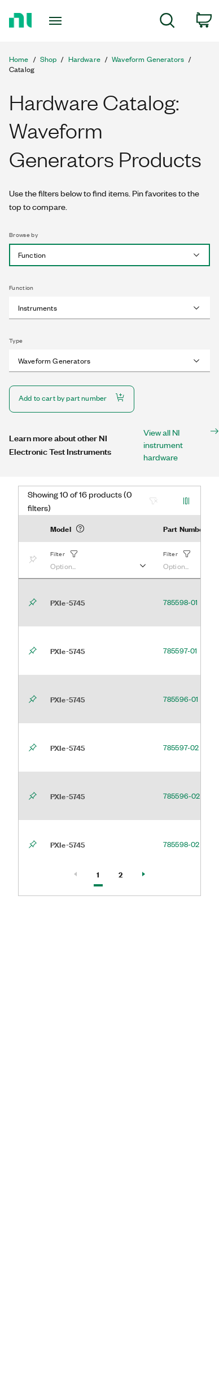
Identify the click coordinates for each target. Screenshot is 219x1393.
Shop (48, 59)
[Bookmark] (35, 560)
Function (21, 287)
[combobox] (109, 255)
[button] (97, 560)
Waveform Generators (148, 59)
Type (16, 340)
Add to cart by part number (72, 397)
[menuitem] (167, 22)
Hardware (84, 59)
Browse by (23, 234)
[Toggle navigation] (57, 21)
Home (19, 59)
